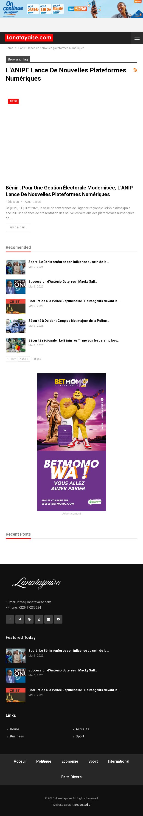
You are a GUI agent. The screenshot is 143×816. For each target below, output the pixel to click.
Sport (80, 736)
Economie (70, 761)
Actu (13, 101)
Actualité (82, 729)
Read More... (18, 227)
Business (17, 736)
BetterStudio (82, 804)
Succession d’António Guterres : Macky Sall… (62, 281)
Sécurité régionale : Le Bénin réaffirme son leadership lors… (73, 340)
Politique (43, 761)
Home (14, 729)
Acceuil (20, 761)
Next (24, 358)
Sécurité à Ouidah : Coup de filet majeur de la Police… (68, 321)
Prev (11, 358)
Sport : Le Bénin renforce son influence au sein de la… (68, 262)
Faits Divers (71, 777)
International (118, 761)
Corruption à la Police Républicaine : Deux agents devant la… (74, 301)
